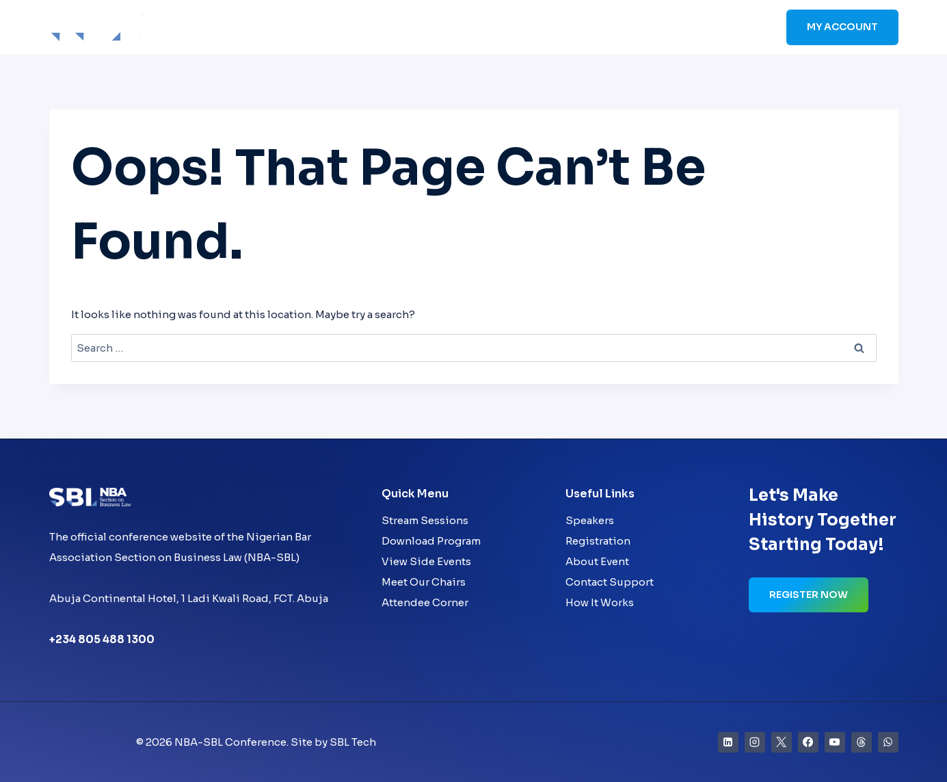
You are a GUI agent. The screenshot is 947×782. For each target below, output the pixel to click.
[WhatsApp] (888, 742)
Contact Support (609, 581)
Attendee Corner (425, 602)
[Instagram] (755, 742)
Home (410, 27)
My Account (842, 27)
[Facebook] (808, 742)
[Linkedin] (728, 742)
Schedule (590, 27)
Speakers (524, 27)
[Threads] (861, 742)
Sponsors (656, 27)
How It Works (599, 602)
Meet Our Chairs (424, 581)
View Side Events (426, 561)
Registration (597, 540)
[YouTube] (835, 742)
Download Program (431, 540)
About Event (597, 561)
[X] (781, 742)
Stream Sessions (425, 520)
